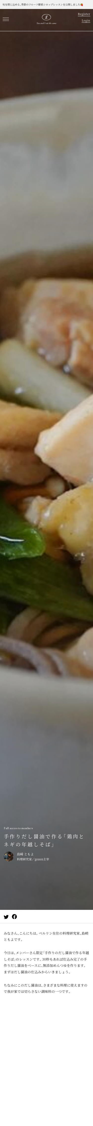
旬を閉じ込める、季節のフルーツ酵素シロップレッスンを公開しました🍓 (42, 4)
